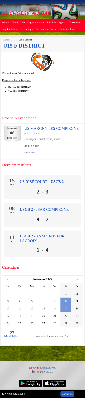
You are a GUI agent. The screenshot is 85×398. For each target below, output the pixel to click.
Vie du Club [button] (18, 22)
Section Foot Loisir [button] (46, 29)
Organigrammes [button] (35, 22)
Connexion (67, 394)
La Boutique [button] (26, 29)
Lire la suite (29, 152)
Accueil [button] (5, 22)
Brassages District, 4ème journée (42, 138)
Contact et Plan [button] (67, 29)
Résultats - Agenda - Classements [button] (64, 22)
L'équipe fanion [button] (9, 29)
